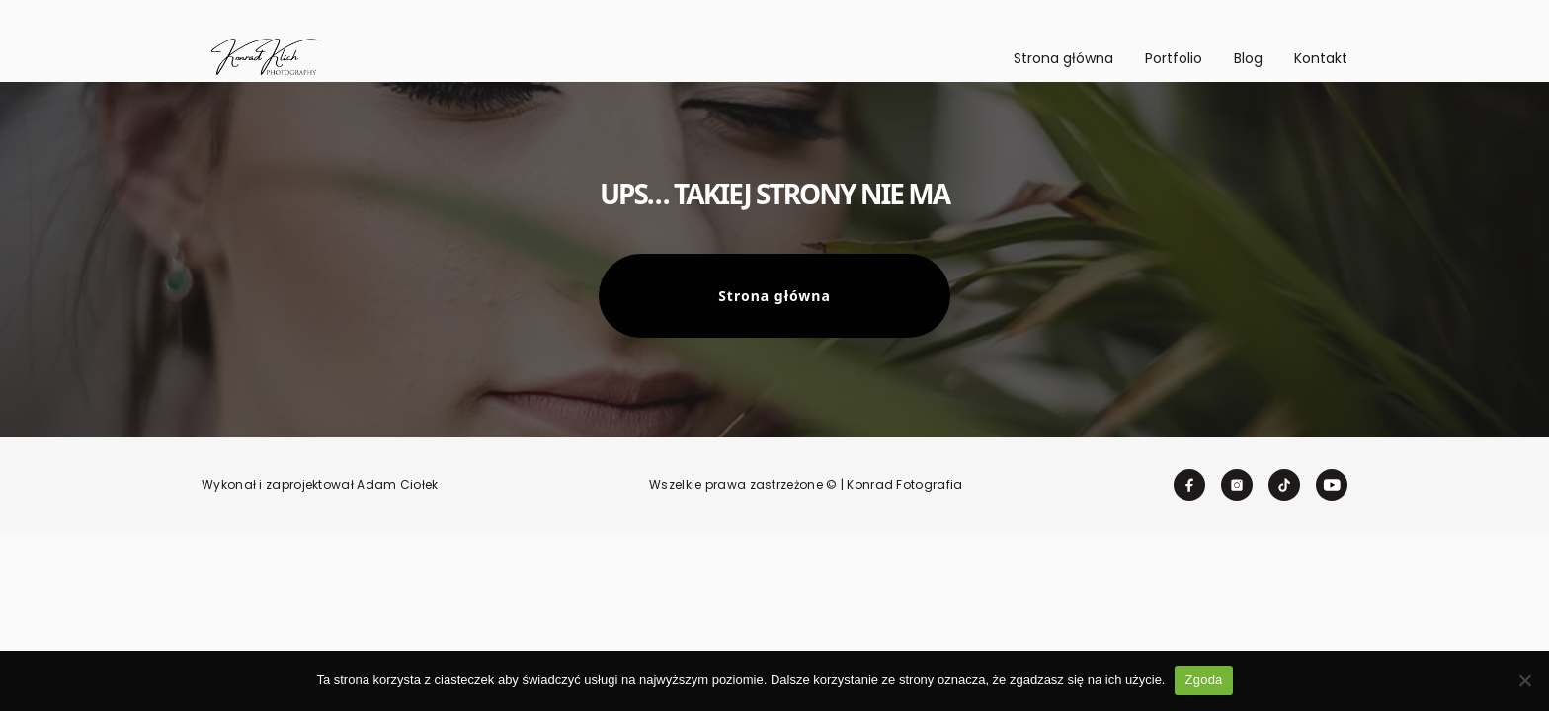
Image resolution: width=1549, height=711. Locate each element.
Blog (1248, 58)
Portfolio (1173, 58)
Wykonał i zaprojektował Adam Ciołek (320, 485)
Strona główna (1063, 58)
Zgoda (1203, 679)
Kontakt (1320, 58)
